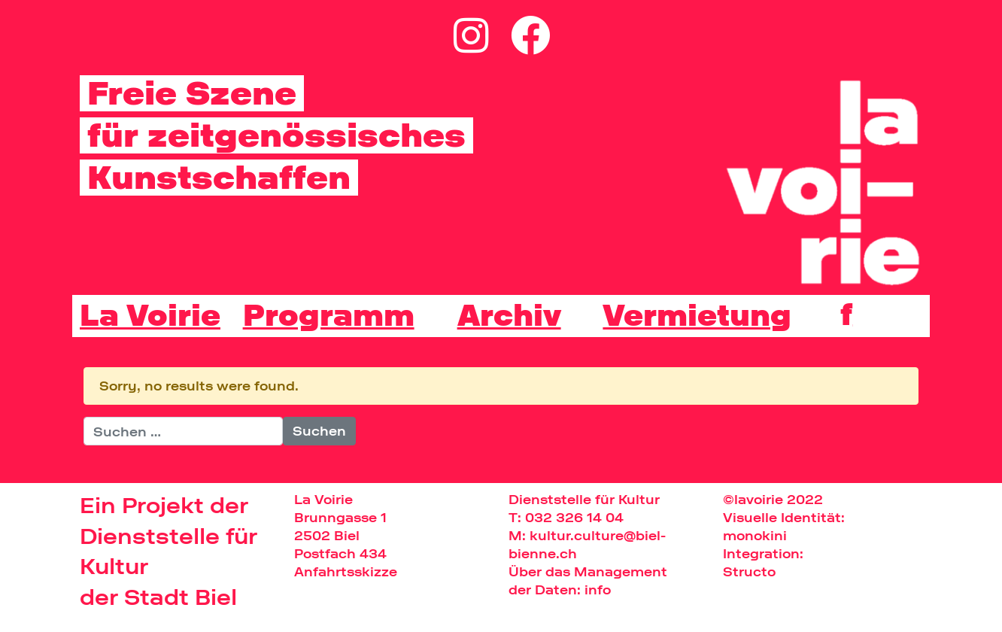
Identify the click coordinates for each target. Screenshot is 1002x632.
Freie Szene (191, 93)
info (597, 589)
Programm (328, 315)
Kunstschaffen (219, 178)
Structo (749, 571)
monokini (755, 535)
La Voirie (150, 315)
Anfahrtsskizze (345, 571)
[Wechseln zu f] (846, 314)
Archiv (509, 315)
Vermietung (697, 315)
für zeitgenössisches (276, 135)
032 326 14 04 (574, 517)
